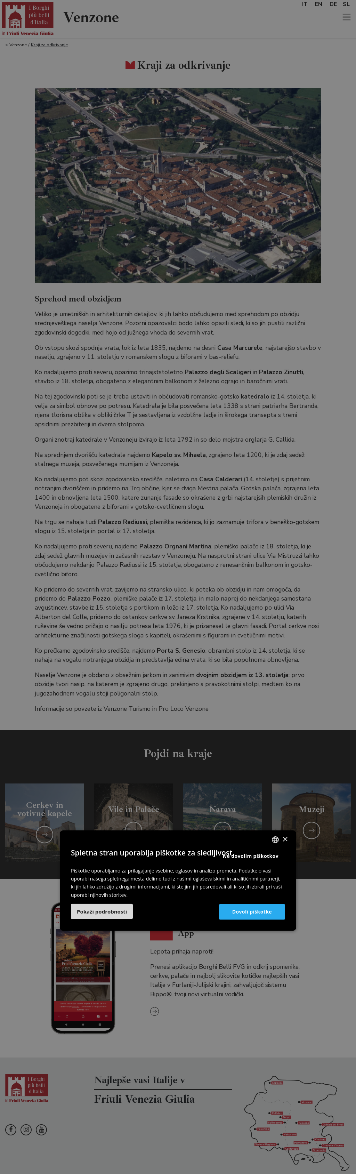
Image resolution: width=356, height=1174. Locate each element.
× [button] (285, 839)
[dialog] (178, 587)
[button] (102, 911)
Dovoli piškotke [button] (252, 911)
